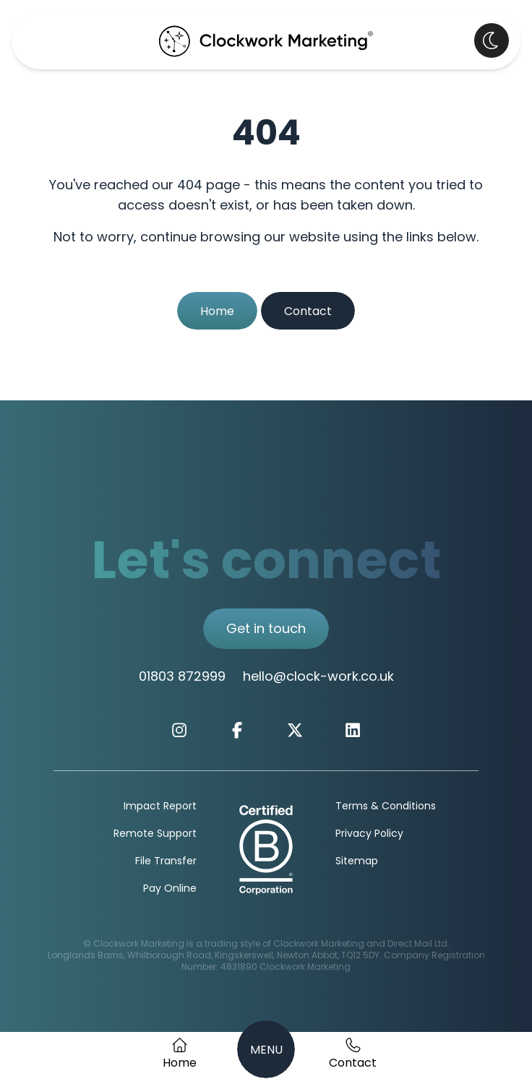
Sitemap (356, 861)
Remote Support (155, 834)
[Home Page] (179, 1055)
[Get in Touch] (353, 1055)
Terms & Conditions (385, 806)
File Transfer (166, 861)
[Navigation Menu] (266, 1049)
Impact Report (160, 806)
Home (217, 312)
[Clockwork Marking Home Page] (266, 40)
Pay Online (170, 889)
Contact (308, 312)
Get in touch (266, 630)
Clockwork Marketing (305, 967)
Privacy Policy (369, 834)
